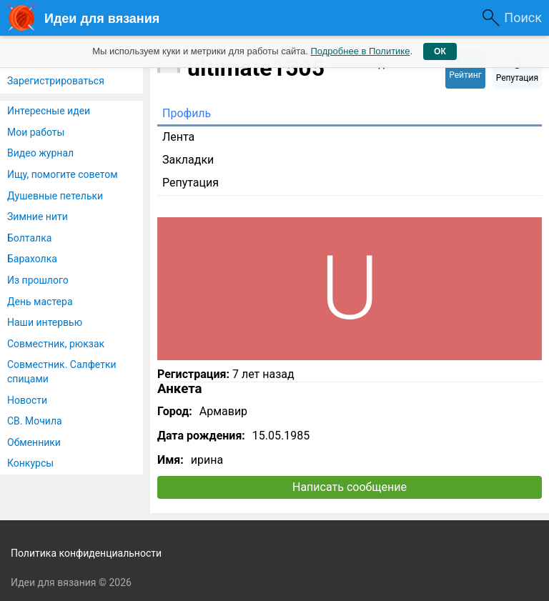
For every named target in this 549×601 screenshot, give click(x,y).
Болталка (29, 238)
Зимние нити (37, 216)
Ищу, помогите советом (62, 174)
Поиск (523, 17)
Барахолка (32, 258)
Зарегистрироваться (55, 80)
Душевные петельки (55, 196)
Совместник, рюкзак (55, 343)
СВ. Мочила (34, 421)
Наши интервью (44, 322)
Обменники (34, 442)
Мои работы (35, 132)
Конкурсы (30, 463)
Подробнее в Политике (360, 51)
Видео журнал (40, 153)
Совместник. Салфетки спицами (62, 371)
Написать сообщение (349, 487)
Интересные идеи (48, 110)
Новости (27, 400)
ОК (440, 51)
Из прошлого (38, 280)
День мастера (40, 301)
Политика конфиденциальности (86, 553)
